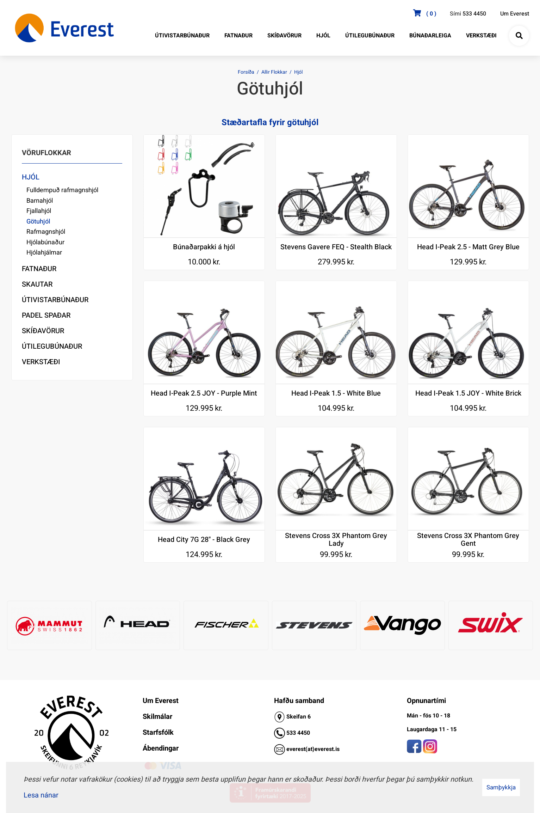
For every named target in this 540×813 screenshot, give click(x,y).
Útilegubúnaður (52, 346)
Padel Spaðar (46, 315)
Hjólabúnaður (45, 242)
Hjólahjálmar (44, 252)
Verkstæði (41, 362)
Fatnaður (39, 269)
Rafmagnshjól (45, 232)
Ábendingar (161, 748)
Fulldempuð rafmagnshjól (62, 190)
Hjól (298, 72)
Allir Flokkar (274, 72)
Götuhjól (38, 221)
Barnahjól (39, 201)
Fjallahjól (38, 211)
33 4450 (300, 733)
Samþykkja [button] (501, 787)
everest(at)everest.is (313, 749)
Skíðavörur (43, 331)
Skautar (37, 284)
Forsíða (246, 72)
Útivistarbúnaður (55, 300)
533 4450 (474, 14)
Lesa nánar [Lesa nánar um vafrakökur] (41, 795)
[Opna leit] (519, 36)
